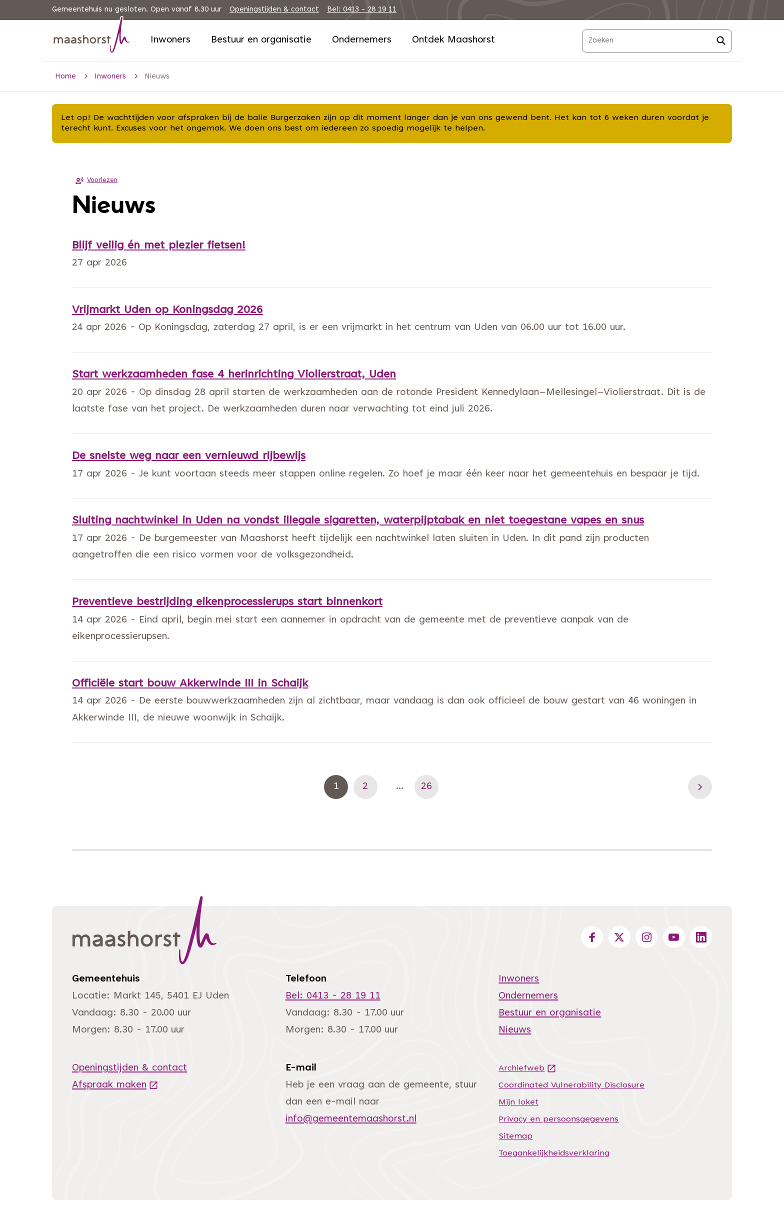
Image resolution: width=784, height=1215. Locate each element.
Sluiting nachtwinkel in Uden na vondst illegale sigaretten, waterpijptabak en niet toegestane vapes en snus (358, 521)
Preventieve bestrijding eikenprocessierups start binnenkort (227, 602)
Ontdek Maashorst (453, 40)
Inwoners (170, 40)
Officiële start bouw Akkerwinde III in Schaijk (190, 684)
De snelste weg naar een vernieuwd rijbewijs (189, 456)
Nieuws (514, 1030)
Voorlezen (95, 180)
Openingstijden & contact (274, 10)
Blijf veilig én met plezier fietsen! (159, 246)
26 (429, 787)
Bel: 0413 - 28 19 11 (361, 10)
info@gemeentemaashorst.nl (351, 1119)
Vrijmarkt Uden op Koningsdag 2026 (167, 310)
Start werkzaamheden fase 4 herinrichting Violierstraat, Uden (234, 375)
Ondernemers (362, 40)
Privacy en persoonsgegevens (558, 1120)
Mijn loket (518, 1102)
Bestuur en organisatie (261, 40)
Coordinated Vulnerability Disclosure (571, 1086)
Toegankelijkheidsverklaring (554, 1154)
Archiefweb (527, 1068)
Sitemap (515, 1136)
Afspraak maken (115, 1085)
